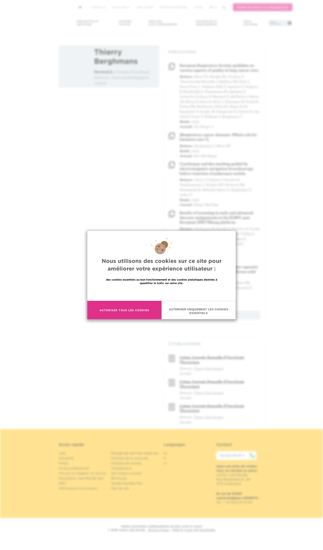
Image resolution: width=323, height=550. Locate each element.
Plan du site (120, 488)
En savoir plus (162, 292)
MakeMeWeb (207, 530)
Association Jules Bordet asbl (80, 478)
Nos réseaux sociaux (126, 473)
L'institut (98, 7)
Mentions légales (158, 530)
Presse (63, 463)
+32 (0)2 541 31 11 (237, 455)
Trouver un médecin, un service (82, 473)
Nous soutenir (250, 23)
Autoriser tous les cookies (124, 310)
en (165, 453)
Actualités (120, 7)
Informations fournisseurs (78, 488)
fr (213, 7)
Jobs (62, 453)
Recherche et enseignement (206, 23)
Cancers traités (125, 23)
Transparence (121, 468)
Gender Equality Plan (127, 483)
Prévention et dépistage (88, 23)
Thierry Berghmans (208, 368)
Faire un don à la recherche (262, 7)
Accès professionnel (174, 7)
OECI (62, 483)
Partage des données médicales (135, 453)
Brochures (119, 478)
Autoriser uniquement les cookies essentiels (198, 311)
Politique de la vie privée (129, 458)
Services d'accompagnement (163, 23)
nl (165, 463)
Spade (188, 530)
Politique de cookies (126, 463)
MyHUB (198, 7)
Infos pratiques (275, 23)
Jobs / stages (144, 7)
